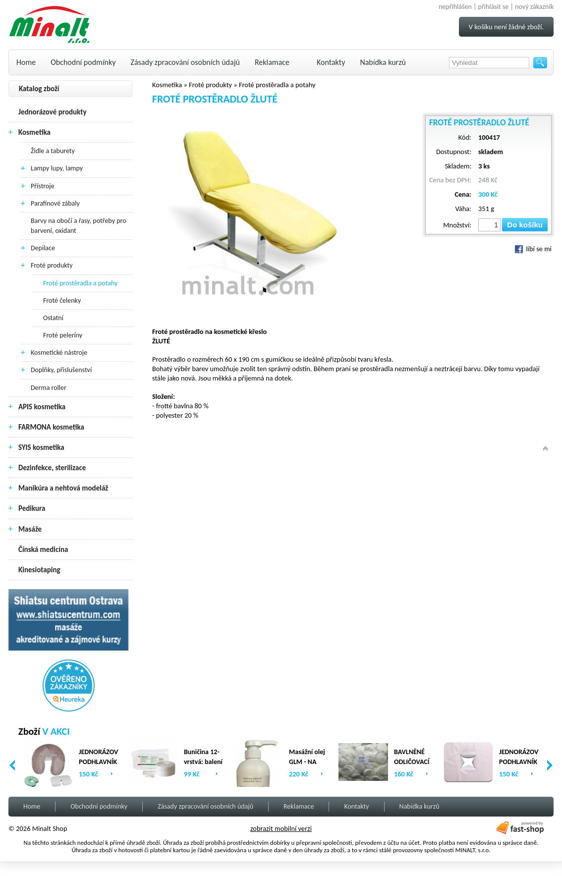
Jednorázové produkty (52, 112)
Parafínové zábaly (55, 203)
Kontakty (331, 62)
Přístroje (43, 186)
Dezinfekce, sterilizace (52, 467)
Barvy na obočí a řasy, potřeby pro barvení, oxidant (78, 226)
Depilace (43, 248)
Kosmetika (34, 132)
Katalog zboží (39, 88)
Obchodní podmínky (83, 62)
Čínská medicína (43, 549)
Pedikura (32, 508)
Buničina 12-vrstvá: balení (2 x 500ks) (203, 762)
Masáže (30, 529)
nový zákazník (534, 6)
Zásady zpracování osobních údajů (185, 62)
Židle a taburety (53, 151)
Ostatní (53, 318)
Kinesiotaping (39, 569)
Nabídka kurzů (383, 62)
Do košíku (525, 224)
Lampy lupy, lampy (57, 168)
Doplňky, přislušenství (61, 370)
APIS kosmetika (41, 406)
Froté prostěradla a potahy (80, 283)
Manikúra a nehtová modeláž (63, 488)
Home (26, 62)
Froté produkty (52, 265)
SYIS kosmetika (41, 447)
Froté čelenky (62, 300)
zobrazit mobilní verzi (281, 828)
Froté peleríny (62, 335)
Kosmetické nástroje (59, 352)
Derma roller (48, 387)
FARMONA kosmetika (51, 427)
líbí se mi (533, 248)
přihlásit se (493, 6)
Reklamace (272, 62)
